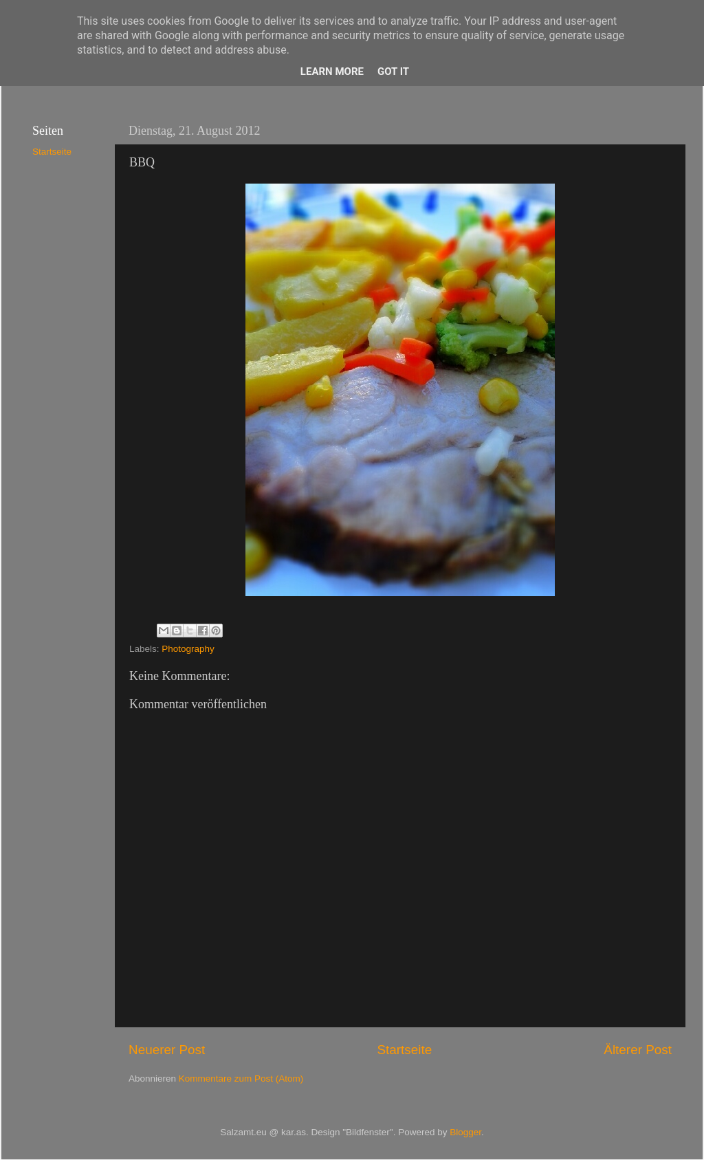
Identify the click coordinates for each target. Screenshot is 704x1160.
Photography (188, 649)
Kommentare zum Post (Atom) (241, 1078)
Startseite (404, 1049)
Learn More (332, 71)
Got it (393, 71)
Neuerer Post (167, 1049)
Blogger (465, 1132)
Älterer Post (638, 1049)
